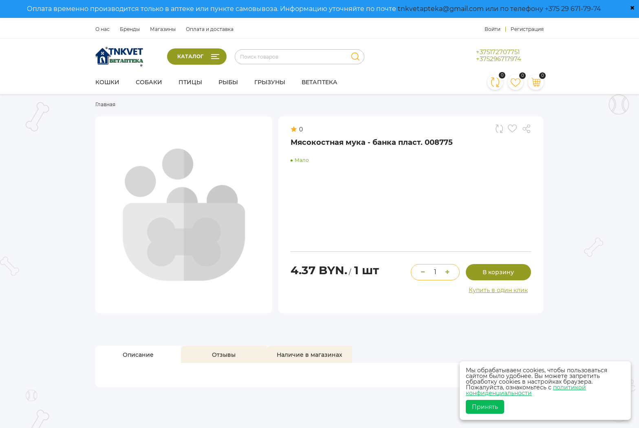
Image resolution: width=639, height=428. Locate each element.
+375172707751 (498, 52)
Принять (485, 407)
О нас (102, 29)
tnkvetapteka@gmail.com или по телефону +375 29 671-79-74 (499, 9)
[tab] (138, 355)
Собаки (149, 82)
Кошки (107, 82)
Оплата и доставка (210, 29)
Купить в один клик (498, 290)
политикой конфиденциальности (526, 390)
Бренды (130, 29)
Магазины (163, 29)
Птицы (190, 82)
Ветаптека (319, 82)
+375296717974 (498, 59)
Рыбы (228, 82)
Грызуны (269, 82)
